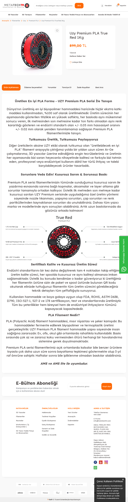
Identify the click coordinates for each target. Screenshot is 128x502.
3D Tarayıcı (27, 15)
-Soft (50, 500)
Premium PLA (33, 21)
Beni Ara (99, 87)
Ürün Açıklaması (11, 87)
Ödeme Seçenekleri (33, 87)
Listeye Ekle (76, 62)
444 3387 (97, 415)
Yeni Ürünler (72, 412)
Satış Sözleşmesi (48, 425)
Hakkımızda (46, 412)
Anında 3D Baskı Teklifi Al (109, 15)
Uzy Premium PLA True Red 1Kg (52, 21)
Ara (79, 5)
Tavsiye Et (66, 87)
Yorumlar (52, 87)
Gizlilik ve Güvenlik (49, 435)
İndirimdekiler (73, 421)
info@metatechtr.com (102, 421)
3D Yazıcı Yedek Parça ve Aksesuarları (77, 15)
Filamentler (41, 15)
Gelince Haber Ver (78, 56)
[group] (37, 50)
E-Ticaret (56, 500)
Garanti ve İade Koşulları (48, 430)
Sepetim (71, 425)
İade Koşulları (83, 87)
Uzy (24, 21)
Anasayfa (5, 21)
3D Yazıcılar (13, 15)
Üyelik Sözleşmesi (49, 421)
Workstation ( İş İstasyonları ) (22, 426)
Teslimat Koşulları (49, 416)
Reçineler (53, 15)
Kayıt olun (106, 386)
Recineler (19, 421)
